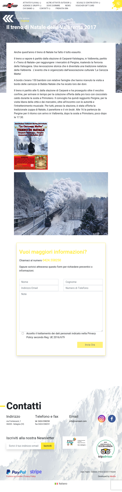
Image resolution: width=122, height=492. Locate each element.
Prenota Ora (62, 8)
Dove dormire (53, 5)
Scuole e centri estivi (87, 2)
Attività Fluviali (31, 2)
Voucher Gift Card (85, 5)
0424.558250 (52, 260)
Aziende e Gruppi (31, 5)
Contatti (44, 8)
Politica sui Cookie (14, 476)
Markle (113, 476)
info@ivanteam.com (78, 421)
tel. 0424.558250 (42, 421)
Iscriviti (48, 446)
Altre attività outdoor (57, 2)
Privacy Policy (30, 476)
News (68, 5)
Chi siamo (27, 8)
